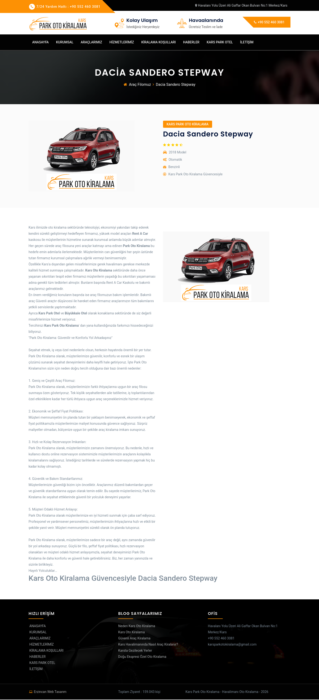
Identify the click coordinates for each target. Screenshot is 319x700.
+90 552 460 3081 (269, 22)
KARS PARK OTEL (219, 42)
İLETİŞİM (246, 42)
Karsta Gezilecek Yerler (135, 651)
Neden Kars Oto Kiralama (136, 626)
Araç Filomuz (140, 85)
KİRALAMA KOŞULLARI (158, 42)
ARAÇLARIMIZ (91, 42)
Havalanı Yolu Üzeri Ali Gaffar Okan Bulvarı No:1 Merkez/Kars (241, 5)
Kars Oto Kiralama (131, 632)
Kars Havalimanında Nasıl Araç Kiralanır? (148, 645)
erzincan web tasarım (50, 692)
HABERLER (190, 42)
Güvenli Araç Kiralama (134, 639)
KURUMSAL (64, 42)
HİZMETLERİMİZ (121, 42)
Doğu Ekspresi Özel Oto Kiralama (142, 657)
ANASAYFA (40, 42)
